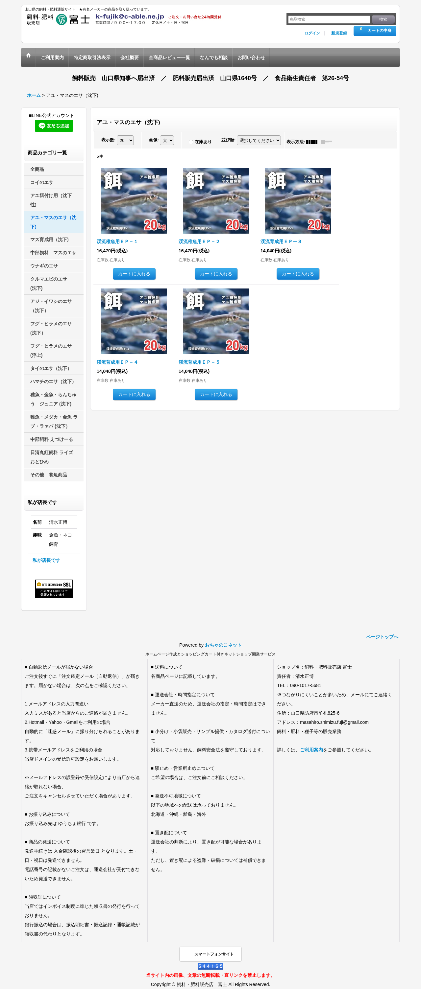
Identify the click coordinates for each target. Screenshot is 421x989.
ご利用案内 (311, 749)
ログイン (312, 33)
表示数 (108, 139)
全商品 (37, 169)
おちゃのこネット (223, 645)
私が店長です (46, 560)
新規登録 (339, 33)
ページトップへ (382, 636)
